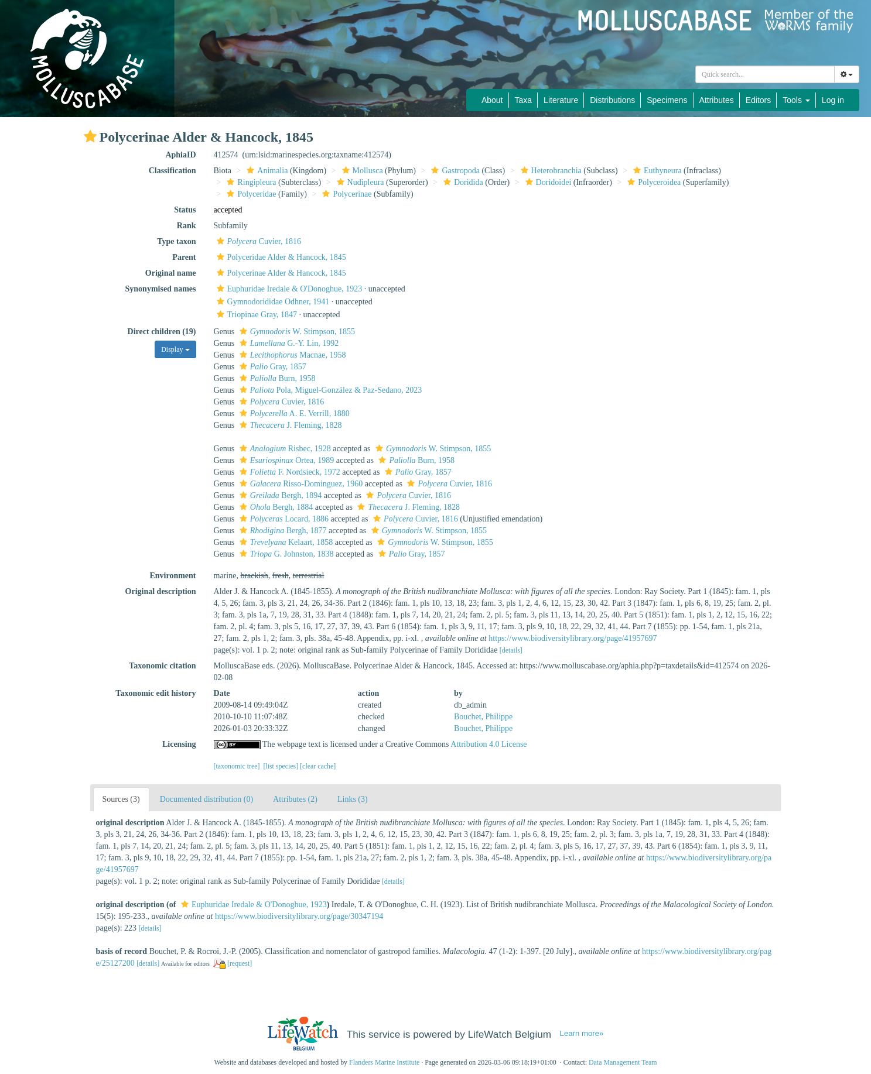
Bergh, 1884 (275, 507)
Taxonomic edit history (155, 693)
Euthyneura (656, 170)
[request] (239, 963)
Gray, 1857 (271, 366)
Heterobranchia (550, 170)
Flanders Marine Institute (384, 1062)
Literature (561, 100)
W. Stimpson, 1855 (296, 331)
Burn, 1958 (276, 378)
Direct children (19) (162, 331)
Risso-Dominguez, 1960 (300, 483)
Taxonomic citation (162, 665)
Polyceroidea (652, 182)
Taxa (523, 100)
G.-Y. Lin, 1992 (288, 343)
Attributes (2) (295, 799)
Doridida (461, 182)
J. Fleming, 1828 (289, 425)
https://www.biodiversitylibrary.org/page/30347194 (299, 916)
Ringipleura (250, 182)
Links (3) (352, 799)
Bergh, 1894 (279, 495)
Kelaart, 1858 (285, 542)
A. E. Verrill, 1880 (293, 413)
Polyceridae (250, 194)
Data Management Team (623, 1062)
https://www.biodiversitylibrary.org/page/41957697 (573, 638)
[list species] (280, 766)
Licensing (179, 744)
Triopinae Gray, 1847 (256, 314)
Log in (833, 100)
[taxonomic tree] (237, 766)
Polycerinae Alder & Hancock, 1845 (280, 273)
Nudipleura (359, 182)
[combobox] (765, 74)
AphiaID (180, 154)
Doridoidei (547, 182)
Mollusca (361, 170)
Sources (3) (121, 799)
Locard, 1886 (283, 518)
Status (185, 209)
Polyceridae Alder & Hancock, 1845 (280, 257)
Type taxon (176, 241)
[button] (90, 136)
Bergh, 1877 (282, 530)
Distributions (612, 100)
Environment (172, 575)
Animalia (266, 170)
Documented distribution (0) (206, 799)
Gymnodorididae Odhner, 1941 (272, 301)
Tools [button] (796, 100)
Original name (170, 273)
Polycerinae (345, 194)
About (492, 100)
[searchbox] (765, 74)
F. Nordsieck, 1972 (288, 472)
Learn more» (582, 1033)
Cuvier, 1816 (258, 241)
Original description (160, 591)
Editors (758, 100)
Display (175, 349)
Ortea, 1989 (285, 460)
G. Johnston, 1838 (285, 554)
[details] (511, 650)
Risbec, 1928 (284, 448)
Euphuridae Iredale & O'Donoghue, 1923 (288, 288)
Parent (184, 257)
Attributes (716, 100)
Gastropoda (454, 170)
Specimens (667, 100)
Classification (172, 170)
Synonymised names (160, 288)
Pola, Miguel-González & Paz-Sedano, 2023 (329, 390)
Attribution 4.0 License (488, 744)
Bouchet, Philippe (483, 716)
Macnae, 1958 (291, 355)
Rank (186, 225)
